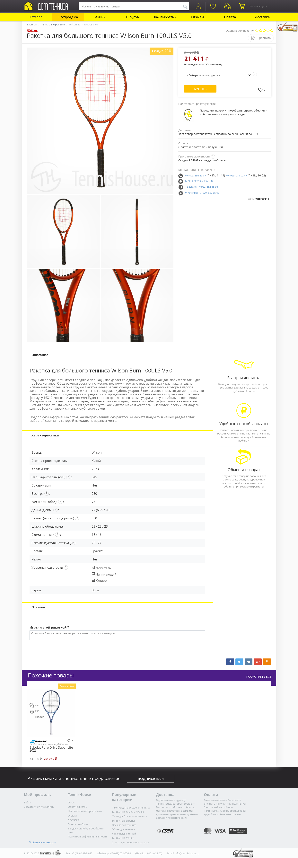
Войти (27, 802)
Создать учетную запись (39, 807)
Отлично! (271, 31)
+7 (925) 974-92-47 (236, 175)
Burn (95, 590)
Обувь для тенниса (123, 829)
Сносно (264, 31)
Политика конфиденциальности (87, 836)
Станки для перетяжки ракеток (130, 842)
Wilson (97, 452)
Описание (39, 355)
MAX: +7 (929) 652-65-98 (199, 181)
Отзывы (197, 17)
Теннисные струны (123, 820)
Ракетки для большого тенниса (131, 807)
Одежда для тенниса (124, 825)
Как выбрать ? (165, 17)
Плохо (260, 31)
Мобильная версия (42, 842)
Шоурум (133, 17)
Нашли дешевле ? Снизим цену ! (203, 64)
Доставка (262, 17)
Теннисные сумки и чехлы (128, 812)
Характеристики (45, 435)
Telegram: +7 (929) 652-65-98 (201, 186)
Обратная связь (77, 807)
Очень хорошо (268, 31)
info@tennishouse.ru (187, 853)
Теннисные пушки (123, 838)
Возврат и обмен (78, 824)
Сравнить (264, 38)
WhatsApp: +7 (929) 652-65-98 (202, 192)
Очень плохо (257, 31)
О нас (71, 802)
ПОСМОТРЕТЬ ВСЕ (258, 676)
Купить (200, 89)
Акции (100, 17)
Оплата (230, 17)
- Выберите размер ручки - (203, 75)
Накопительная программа (85, 811)
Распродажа (68, 17)
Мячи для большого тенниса (129, 816)
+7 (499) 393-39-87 (195, 175)
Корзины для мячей (124, 833)
